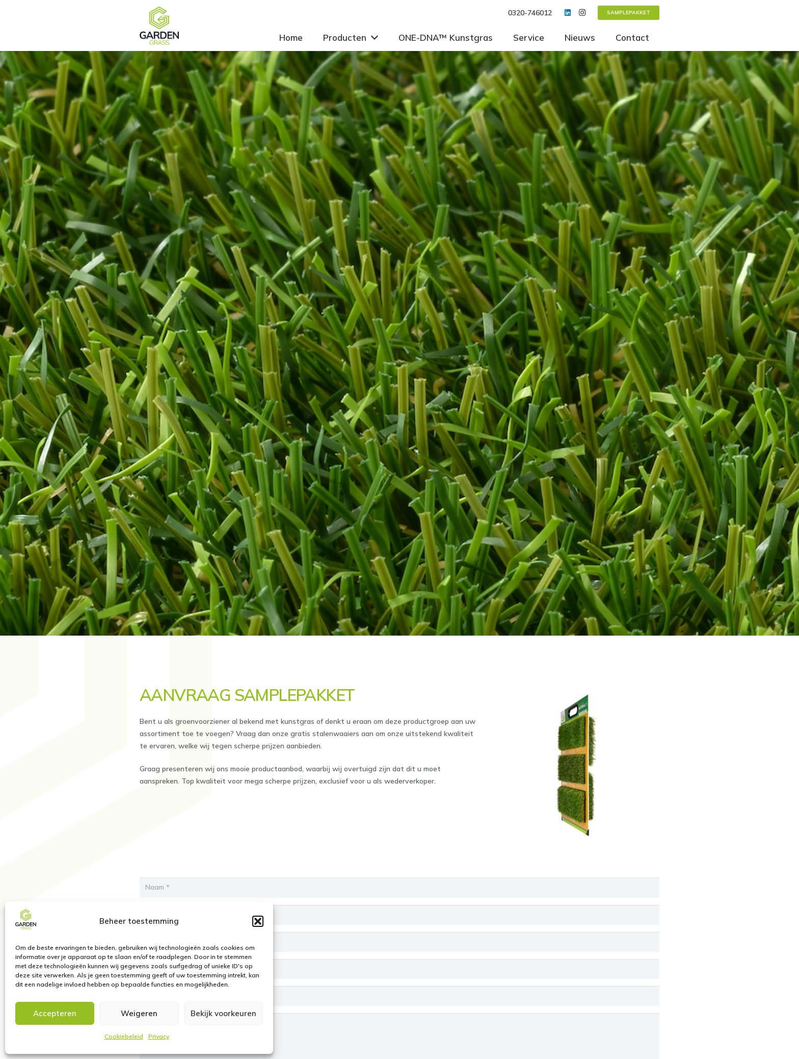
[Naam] (399, 887)
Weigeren (139, 1013)
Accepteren (54, 1013)
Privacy (158, 1036)
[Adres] (399, 942)
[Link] (159, 26)
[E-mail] (399, 996)
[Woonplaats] (399, 969)
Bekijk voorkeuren (223, 1013)
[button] (258, 921)
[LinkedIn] (568, 13)
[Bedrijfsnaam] (399, 915)
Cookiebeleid (123, 1036)
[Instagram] (582, 13)
